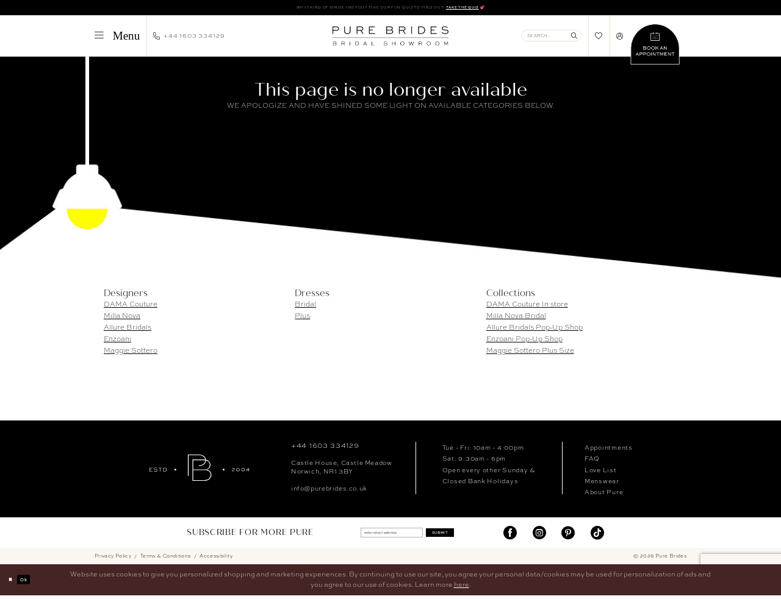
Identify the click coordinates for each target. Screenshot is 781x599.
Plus (302, 319)
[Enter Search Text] (551, 38)
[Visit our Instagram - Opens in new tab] (539, 535)
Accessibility (216, 559)
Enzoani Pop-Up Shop (524, 342)
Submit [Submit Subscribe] (459, 535)
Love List (601, 472)
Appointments (609, 450)
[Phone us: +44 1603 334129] (188, 38)
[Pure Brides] (199, 470)
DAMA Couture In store (527, 307)
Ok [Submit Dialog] (32, 582)
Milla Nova (122, 319)
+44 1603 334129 (325, 448)
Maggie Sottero (130, 353)
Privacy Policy (113, 559)
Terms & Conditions (165, 559)
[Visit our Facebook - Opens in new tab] (510, 535)
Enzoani (117, 342)
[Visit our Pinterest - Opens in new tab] (568, 535)
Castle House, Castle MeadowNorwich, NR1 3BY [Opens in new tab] (341, 469)
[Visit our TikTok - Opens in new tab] (597, 535)
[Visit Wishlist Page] (599, 38)
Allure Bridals (127, 330)
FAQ (592, 461)
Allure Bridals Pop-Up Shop (534, 330)
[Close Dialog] (13, 583)
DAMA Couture (130, 307)
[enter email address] (382, 536)
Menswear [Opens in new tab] (602, 484)
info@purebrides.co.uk (329, 490)
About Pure (604, 495)
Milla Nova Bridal (516, 319)
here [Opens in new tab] (461, 588)
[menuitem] (117, 38)
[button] (117, 38)
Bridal (305, 307)
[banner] (390, 38)
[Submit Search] (574, 38)
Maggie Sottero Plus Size (530, 353)
